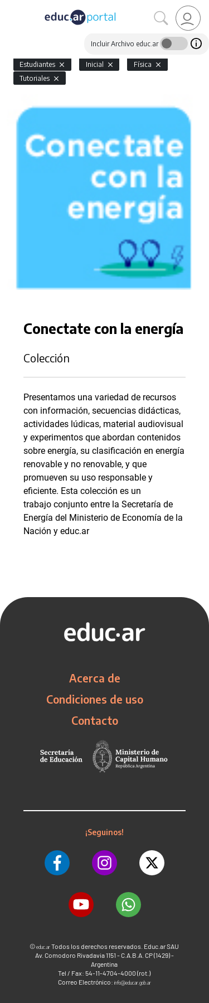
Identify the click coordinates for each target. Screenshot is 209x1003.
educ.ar (43, 947)
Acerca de (94, 678)
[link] (188, 18)
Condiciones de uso (94, 699)
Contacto (94, 720)
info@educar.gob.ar (132, 983)
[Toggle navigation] (10, 6)
